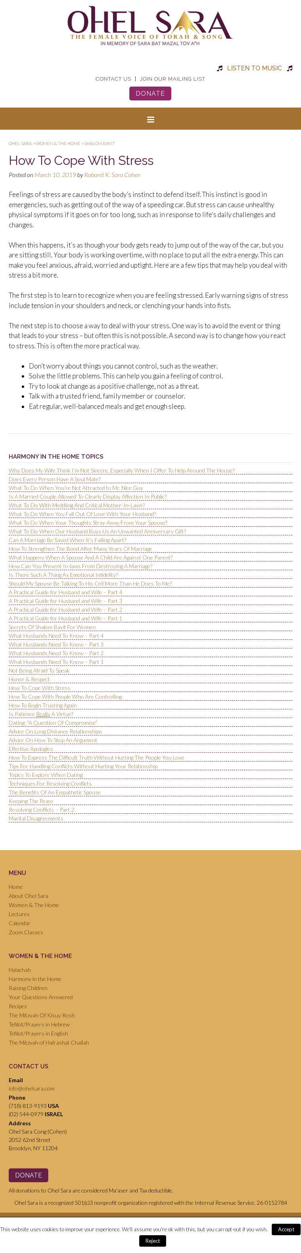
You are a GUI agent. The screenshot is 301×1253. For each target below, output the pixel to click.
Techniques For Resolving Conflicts (50, 783)
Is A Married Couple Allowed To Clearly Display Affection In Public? (88, 496)
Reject (153, 1241)
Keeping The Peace (31, 801)
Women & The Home (34, 904)
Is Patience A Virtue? (41, 714)
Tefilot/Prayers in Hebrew (39, 1024)
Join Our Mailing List (172, 79)
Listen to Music (254, 68)
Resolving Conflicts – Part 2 (41, 809)
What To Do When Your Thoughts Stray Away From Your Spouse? (88, 522)
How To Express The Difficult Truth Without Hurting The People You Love (96, 757)
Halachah (20, 969)
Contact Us (113, 79)
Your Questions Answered (41, 997)
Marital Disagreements (36, 818)
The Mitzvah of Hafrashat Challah (49, 1042)
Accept (286, 1229)
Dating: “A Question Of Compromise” (53, 722)
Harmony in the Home (35, 978)
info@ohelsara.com (32, 1088)
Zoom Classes (26, 932)
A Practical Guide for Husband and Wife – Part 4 (65, 592)
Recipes (18, 1006)
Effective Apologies (31, 748)
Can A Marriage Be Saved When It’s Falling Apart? (67, 540)
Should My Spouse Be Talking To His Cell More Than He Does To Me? (90, 583)
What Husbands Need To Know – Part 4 (56, 635)
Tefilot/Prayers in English (38, 1033)
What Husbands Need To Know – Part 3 (56, 644)
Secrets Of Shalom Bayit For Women (52, 627)
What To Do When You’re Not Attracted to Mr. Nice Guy (76, 487)
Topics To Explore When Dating (46, 774)
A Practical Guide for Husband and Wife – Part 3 (65, 600)
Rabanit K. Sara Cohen (112, 174)
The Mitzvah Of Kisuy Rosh (42, 1015)
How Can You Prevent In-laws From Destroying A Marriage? (80, 566)
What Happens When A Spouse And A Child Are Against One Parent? (90, 557)
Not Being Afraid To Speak (39, 670)
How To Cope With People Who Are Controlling (65, 696)
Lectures (19, 914)
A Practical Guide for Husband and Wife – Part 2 (65, 609)
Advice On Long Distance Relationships (55, 731)
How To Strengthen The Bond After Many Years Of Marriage (80, 548)
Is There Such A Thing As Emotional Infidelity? (63, 574)
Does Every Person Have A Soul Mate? (54, 479)
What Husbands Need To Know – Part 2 (56, 653)
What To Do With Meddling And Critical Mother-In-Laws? (77, 505)
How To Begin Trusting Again (43, 705)
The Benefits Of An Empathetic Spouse (55, 792)
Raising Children (28, 988)
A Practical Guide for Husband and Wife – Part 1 (65, 618)
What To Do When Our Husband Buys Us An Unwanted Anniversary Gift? (97, 531)
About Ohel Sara (28, 895)
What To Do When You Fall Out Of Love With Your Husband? (82, 513)
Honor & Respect (29, 679)
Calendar (19, 923)
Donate (150, 93)
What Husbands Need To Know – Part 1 (56, 661)
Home (16, 886)
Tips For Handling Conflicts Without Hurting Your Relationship (83, 766)
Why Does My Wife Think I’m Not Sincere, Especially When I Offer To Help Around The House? (122, 470)
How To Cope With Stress (39, 687)
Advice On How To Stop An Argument (53, 740)
